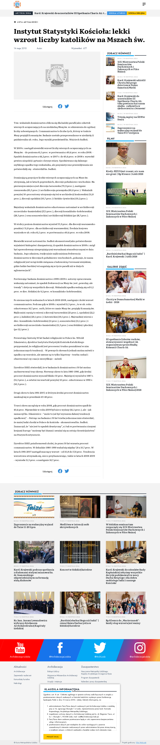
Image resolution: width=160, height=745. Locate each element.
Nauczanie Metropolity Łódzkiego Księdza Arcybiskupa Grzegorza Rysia (96, 672)
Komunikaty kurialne (22, 679)
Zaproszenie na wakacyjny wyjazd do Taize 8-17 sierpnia (129, 130)
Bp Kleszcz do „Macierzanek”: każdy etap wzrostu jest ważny (123, 622)
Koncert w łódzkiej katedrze (76, 569)
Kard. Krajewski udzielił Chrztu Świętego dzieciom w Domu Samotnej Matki (131, 83)
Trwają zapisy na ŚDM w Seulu (131, 118)
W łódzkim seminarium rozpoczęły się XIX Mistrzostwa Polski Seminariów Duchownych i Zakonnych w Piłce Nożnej (125, 528)
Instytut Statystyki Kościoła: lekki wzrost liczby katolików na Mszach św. (79, 35)
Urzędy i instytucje (54, 681)
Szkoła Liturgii (117, 13)
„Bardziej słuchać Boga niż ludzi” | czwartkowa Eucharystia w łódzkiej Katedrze (79, 623)
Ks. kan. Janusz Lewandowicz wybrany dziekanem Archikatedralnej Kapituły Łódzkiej (30, 624)
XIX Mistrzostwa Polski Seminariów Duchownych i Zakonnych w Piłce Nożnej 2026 (123, 387)
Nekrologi (18, 683)
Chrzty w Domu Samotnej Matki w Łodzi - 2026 (125, 301)
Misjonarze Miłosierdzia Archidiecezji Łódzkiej (62, 676)
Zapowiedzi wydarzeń (22, 675)
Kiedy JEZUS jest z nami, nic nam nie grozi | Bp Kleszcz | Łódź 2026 (125, 172)
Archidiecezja (19, 671)
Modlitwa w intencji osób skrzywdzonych (74, 526)
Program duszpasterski (90, 677)
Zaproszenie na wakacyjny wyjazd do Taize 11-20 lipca (33, 526)
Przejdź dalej (53, 737)
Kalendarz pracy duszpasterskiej (94, 681)
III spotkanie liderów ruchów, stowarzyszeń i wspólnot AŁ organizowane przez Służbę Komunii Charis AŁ (123, 343)
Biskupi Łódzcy (53, 671)
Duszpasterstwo (90, 667)
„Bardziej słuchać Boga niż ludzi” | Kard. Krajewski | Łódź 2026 (125, 255)
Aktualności (20, 667)
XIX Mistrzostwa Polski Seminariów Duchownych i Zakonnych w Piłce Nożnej (131, 66)
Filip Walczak (141, 742)
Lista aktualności (27, 22)
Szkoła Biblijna (136, 13)
